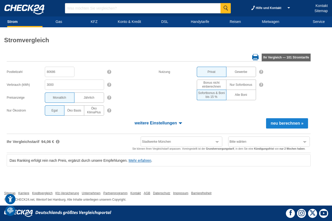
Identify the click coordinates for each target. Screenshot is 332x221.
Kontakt (322, 6)
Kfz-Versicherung (67, 193)
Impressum (180, 193)
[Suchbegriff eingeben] (148, 8)
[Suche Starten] (225, 8)
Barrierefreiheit (201, 193)
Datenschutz (161, 193)
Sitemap (321, 11)
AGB (147, 193)
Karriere (23, 193)
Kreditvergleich (42, 193)
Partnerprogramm (115, 193)
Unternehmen (91, 193)
